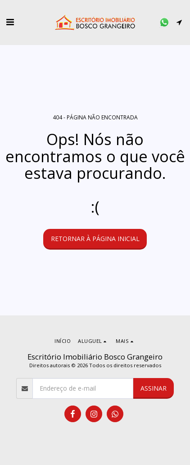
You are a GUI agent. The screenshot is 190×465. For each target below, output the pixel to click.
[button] (10, 22)
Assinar (153, 388)
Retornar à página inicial (95, 238)
